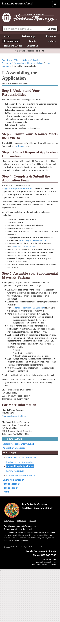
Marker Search (10, 483)
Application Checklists (14, 447)
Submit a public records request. (18, 529)
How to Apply (9, 452)
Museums (51, 36)
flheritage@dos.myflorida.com (15, 416)
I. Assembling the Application (20, 466)
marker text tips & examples (24, 246)
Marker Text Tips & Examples (19, 462)
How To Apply (19, 146)
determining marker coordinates (32, 240)
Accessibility (21, 521)
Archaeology (28, 36)
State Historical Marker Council (18, 443)
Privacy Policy (9, 521)
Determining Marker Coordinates (21, 457)
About (7, 36)
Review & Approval (15, 470)
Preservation (11, 41)
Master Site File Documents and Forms (28, 308)
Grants (32, 41)
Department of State (11, 60)
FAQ (5, 491)
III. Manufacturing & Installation (20, 475)
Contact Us (32, 45)
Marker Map (9, 487)
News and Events (13, 45)
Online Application (12, 479)
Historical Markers (35, 63)
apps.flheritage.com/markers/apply (19, 188)
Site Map (33, 521)
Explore (52, 41)
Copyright (7, 547)
